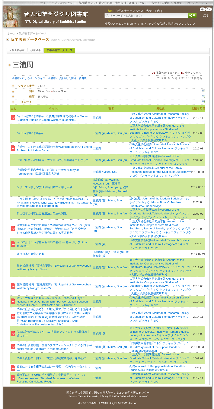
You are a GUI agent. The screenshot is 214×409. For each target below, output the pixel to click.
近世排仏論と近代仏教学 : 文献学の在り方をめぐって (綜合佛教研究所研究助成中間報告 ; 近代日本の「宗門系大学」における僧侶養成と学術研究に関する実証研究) (54, 228)
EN (208, 9)
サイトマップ (48, 2)
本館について (68, 2)
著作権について (138, 2)
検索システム (113, 23)
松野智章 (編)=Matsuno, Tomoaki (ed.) (110, 191)
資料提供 (120, 2)
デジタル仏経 (156, 23)
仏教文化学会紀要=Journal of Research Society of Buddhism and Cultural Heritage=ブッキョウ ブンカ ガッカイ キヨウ (159, 117)
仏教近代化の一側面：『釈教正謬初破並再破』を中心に (51, 358)
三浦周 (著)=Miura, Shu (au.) (110, 133)
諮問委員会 (86, 2)
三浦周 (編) (118, 252)
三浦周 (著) (99, 244)
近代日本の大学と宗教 (30, 253)
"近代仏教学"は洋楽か (30, 133)
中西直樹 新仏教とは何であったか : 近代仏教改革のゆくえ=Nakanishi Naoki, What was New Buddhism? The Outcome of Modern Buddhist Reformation (54, 202)
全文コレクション (135, 23)
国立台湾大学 (74, 392)
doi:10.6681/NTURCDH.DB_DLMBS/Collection (107, 403)
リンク (191, 23)
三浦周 (97, 117)
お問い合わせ (104, 2)
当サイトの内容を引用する (168, 2)
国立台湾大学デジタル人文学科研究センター (122, 392)
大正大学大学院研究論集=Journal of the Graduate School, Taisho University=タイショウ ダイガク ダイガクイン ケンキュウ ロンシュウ (159, 160)
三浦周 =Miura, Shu (105, 171)
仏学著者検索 (17, 50)
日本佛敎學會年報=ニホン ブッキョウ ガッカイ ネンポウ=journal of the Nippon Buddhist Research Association (159, 347)
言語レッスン (176, 23)
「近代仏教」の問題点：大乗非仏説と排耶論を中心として (53, 160)
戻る (206, 15)
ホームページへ (197, 2)
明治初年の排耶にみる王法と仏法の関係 (42, 213)
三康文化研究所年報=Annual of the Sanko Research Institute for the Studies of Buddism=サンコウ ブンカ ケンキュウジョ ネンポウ (160, 171)
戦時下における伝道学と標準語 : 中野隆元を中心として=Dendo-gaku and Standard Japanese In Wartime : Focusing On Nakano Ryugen (51, 378)
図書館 (87, 392)
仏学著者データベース (33, 33)
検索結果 (36, 50)
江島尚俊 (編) (101, 252)
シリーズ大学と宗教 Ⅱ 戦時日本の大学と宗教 (44, 187)
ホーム (11, 33)
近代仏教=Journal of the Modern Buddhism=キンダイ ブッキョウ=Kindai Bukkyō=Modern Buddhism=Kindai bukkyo (160, 202)
